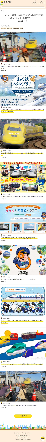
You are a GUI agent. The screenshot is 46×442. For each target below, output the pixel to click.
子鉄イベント (15, 18)
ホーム (2, 10)
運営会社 (16, 432)
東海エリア (9, 28)
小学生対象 (37, 15)
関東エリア (29, 18)
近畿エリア (24, 15)
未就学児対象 (16, 28)
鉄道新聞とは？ (35, 2)
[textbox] (23, 7)
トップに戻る (23, 416)
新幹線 (21, 28)
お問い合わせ (42, 2)
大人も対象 (10, 15)
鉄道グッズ (3, 28)
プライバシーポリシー (26, 432)
